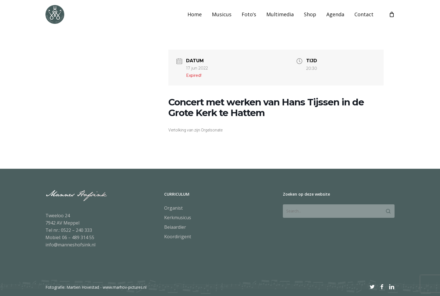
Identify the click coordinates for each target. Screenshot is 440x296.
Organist (173, 208)
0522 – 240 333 (76, 230)
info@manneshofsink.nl (70, 245)
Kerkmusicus (177, 217)
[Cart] (392, 21)
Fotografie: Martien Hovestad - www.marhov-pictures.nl (95, 287)
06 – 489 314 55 (78, 237)
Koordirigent (177, 236)
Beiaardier (175, 227)
